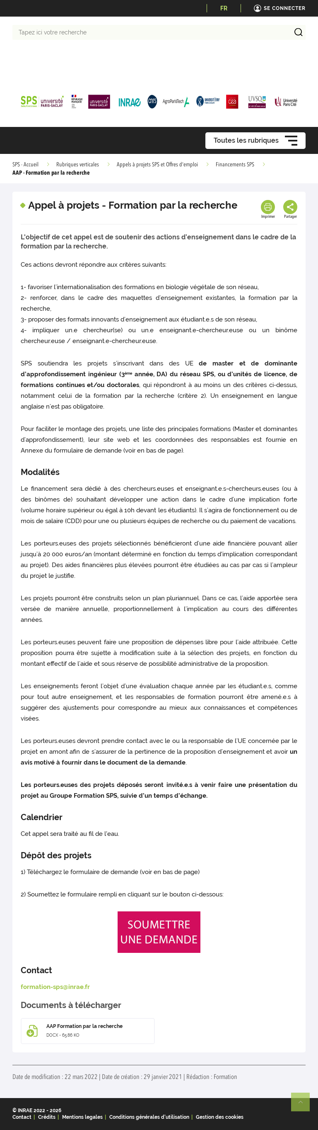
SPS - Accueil (25, 165)
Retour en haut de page (304, 1105)
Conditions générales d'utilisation (149, 1117)
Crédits (46, 1117)
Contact (21, 1117)
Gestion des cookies (219, 1117)
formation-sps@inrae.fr (55, 987)
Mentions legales (82, 1117)
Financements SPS (235, 165)
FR (223, 8)
